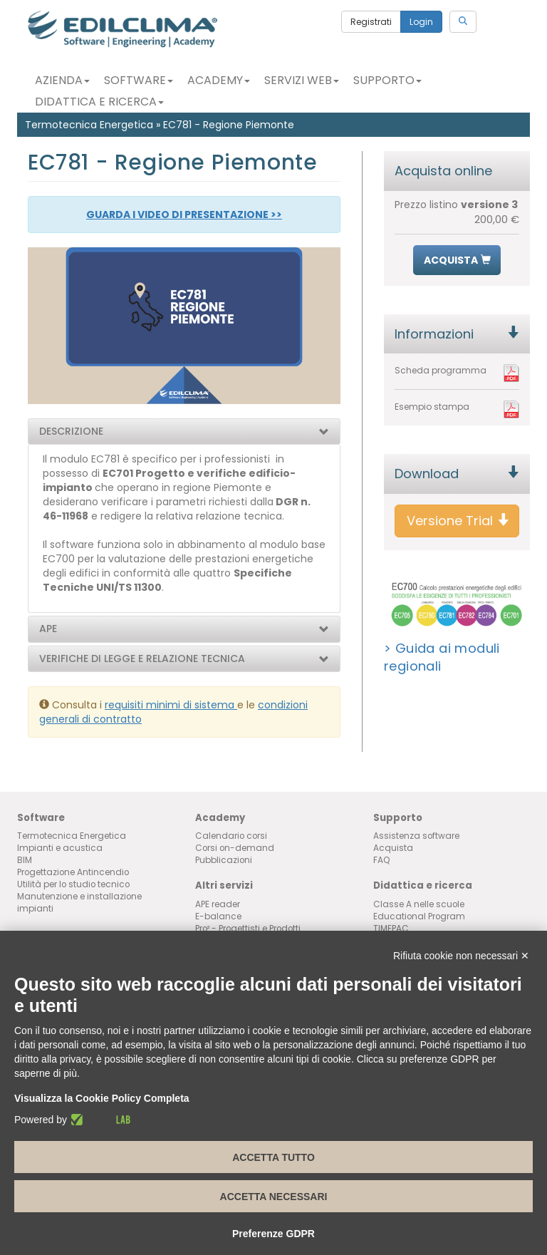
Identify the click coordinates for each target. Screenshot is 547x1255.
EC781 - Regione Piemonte (228, 125)
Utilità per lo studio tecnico (73, 884)
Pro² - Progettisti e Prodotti (248, 928)
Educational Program (419, 916)
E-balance (218, 916)
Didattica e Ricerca (99, 101)
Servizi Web (301, 80)
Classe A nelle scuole (418, 904)
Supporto (387, 80)
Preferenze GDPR (273, 1233)
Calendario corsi (231, 836)
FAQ (381, 860)
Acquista (393, 848)
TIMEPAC (391, 928)
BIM (24, 860)
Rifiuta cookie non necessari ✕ (461, 955)
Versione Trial (458, 521)
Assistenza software (416, 836)
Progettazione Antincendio (73, 872)
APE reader (217, 904)
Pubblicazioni (223, 860)
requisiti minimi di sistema (171, 705)
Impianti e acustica (60, 848)
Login (421, 22)
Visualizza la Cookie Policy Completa (101, 1098)
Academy (218, 80)
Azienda (62, 80)
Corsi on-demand (234, 848)
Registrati (371, 22)
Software (138, 80)
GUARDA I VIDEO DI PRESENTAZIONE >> (184, 214)
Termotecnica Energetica (89, 125)
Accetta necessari (274, 1196)
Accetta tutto (273, 1157)
